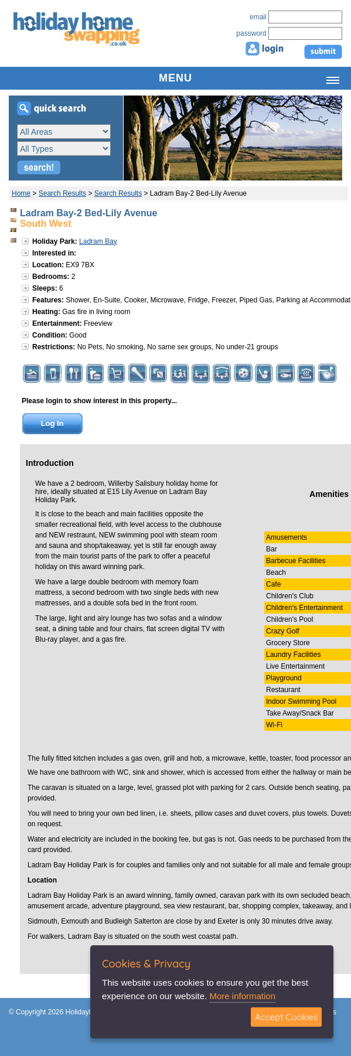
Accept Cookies (286, 1017)
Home (21, 193)
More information (242, 996)
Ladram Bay (98, 241)
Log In (52, 423)
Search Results (62, 193)
